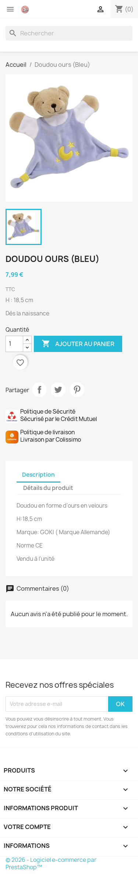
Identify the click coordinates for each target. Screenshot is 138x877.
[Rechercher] (69, 33)
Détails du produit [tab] (48, 488)
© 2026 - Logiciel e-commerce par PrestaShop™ (51, 863)
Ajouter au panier (78, 344)
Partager (39, 389)
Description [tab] (38, 475)
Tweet (58, 389)
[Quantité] (14, 344)
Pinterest (77, 389)
